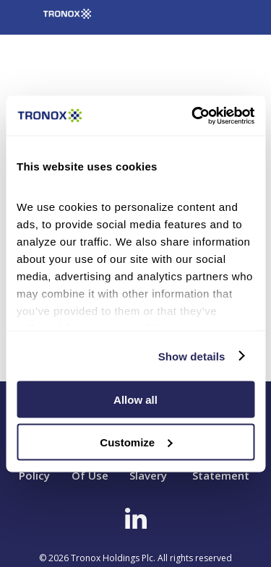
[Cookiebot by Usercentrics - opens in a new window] (193, 115)
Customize (136, 442)
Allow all (135, 400)
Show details (191, 356)
